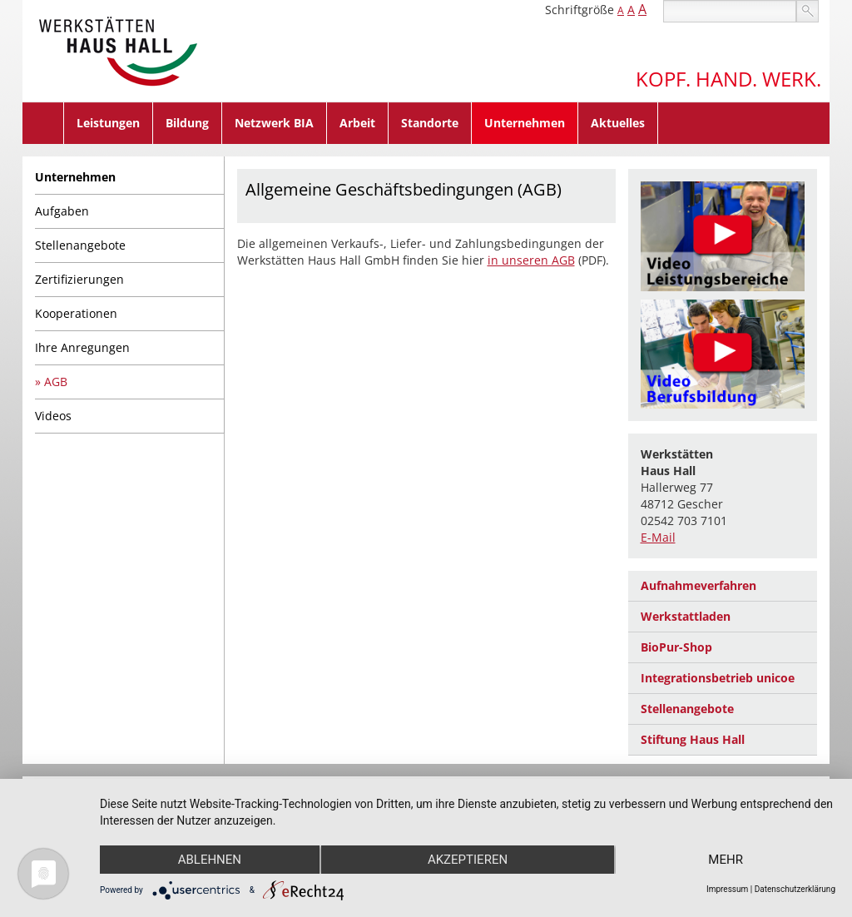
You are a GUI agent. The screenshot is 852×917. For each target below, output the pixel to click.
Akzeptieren (468, 859)
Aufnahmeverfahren (698, 585)
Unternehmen (524, 123)
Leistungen (108, 123)
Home (43, 123)
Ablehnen (209, 859)
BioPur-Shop (676, 647)
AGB (55, 381)
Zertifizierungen (79, 279)
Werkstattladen (686, 616)
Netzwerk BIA (274, 123)
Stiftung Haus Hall (693, 739)
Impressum (727, 889)
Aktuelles (618, 123)
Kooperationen (76, 313)
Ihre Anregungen (82, 347)
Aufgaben (62, 211)
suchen (807, 11)
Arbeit (357, 123)
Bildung (187, 123)
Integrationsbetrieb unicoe (718, 678)
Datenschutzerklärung (795, 889)
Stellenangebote (80, 245)
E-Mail (658, 537)
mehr (725, 859)
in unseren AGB (531, 260)
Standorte (429, 123)
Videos (53, 416)
